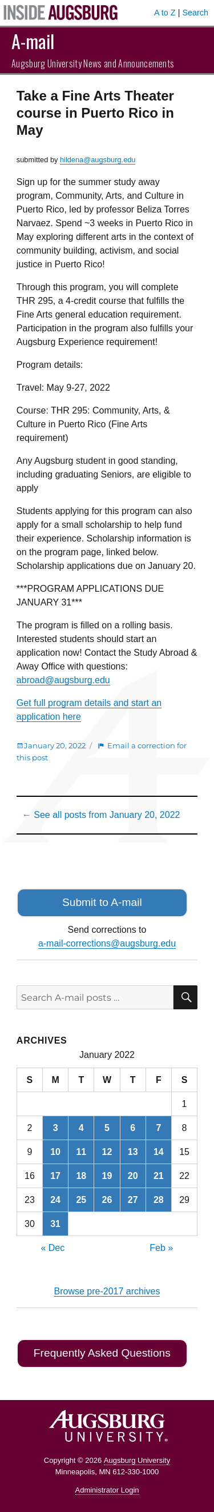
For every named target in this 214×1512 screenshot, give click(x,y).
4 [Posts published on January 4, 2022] (81, 1128)
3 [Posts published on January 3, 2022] (55, 1128)
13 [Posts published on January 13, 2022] (133, 1152)
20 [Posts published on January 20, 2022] (133, 1176)
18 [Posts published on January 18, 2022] (81, 1176)
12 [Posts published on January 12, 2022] (107, 1152)
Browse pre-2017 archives (107, 1291)
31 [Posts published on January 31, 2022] (55, 1224)
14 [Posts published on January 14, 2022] (159, 1152)
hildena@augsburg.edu (98, 159)
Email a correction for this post (102, 751)
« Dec (52, 1248)
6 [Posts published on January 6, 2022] (132, 1128)
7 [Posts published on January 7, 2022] (158, 1128)
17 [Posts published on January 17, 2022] (55, 1176)
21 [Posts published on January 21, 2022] (159, 1176)
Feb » (161, 1248)
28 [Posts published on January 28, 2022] (159, 1200)
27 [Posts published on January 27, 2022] (133, 1200)
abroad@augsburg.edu (63, 680)
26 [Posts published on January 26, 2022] (107, 1200)
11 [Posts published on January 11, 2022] (81, 1152)
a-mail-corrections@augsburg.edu (107, 943)
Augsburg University (137, 1460)
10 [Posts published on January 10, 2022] (55, 1152)
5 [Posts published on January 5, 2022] (107, 1128)
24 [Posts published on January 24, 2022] (55, 1200)
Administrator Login (107, 1490)
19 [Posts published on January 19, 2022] (107, 1176)
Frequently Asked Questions (102, 1353)
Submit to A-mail (102, 902)
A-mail (32, 40)
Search (195, 12)
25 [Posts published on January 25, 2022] (81, 1200)
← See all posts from (101, 815)
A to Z (165, 12)
